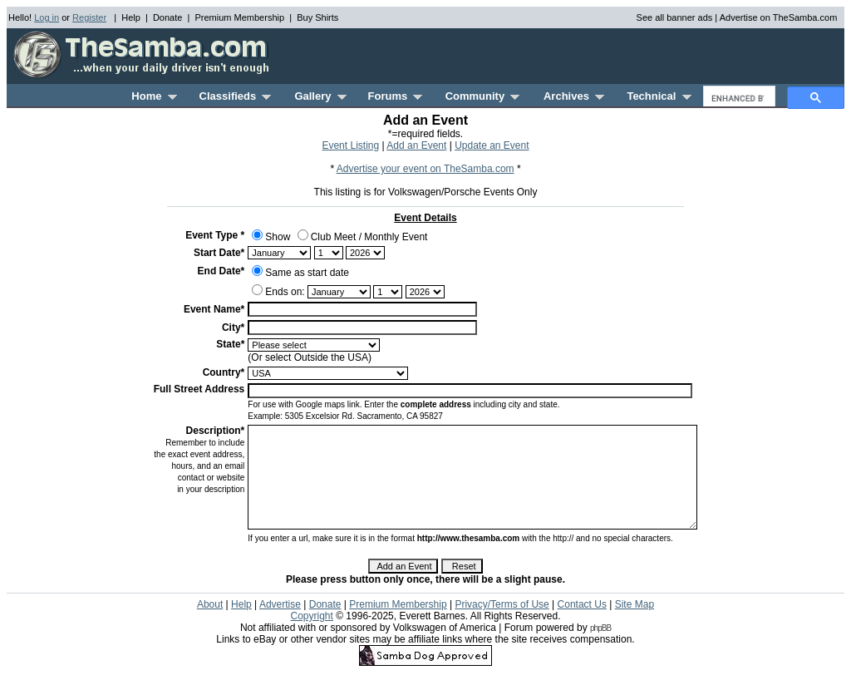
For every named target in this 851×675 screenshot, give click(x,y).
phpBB (600, 628)
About (210, 604)
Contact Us (582, 604)
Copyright (311, 616)
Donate (167, 17)
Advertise (280, 604)
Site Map (634, 604)
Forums (395, 96)
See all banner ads (675, 17)
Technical (659, 96)
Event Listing (350, 145)
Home (153, 96)
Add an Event (416, 145)
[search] (737, 98)
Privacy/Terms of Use (501, 604)
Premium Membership (239, 17)
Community (482, 96)
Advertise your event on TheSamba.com (425, 169)
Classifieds (235, 96)
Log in (46, 17)
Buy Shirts (317, 17)
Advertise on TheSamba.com (779, 17)
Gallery (320, 96)
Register (89, 17)
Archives (574, 96)
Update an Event (492, 145)
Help (130, 17)
